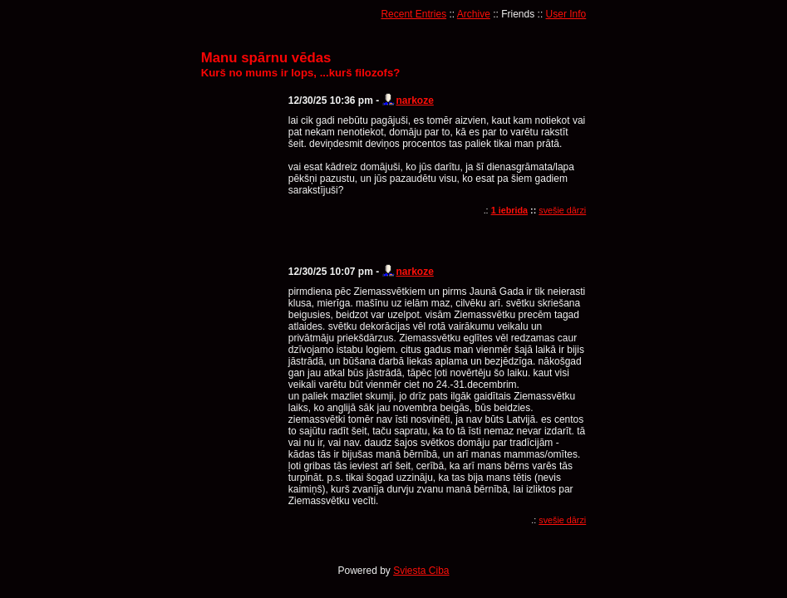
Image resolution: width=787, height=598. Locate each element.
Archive (473, 14)
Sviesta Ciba (421, 570)
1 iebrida (509, 210)
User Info (566, 14)
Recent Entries (413, 14)
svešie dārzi (562, 210)
